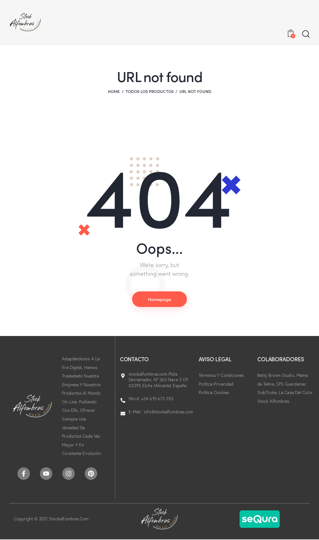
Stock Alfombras (273, 401)
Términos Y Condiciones (221, 375)
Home (114, 91)
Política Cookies (214, 393)
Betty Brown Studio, (277, 375)
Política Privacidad (216, 384)
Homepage (159, 299)
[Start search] (306, 34)
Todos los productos (150, 91)
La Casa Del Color (296, 393)
